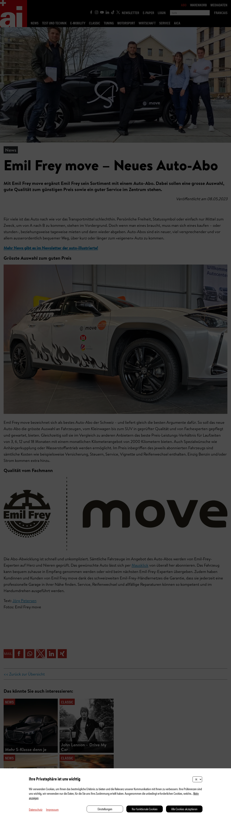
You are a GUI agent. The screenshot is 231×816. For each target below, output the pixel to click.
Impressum (52, 809)
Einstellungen (105, 809)
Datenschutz (35, 809)
